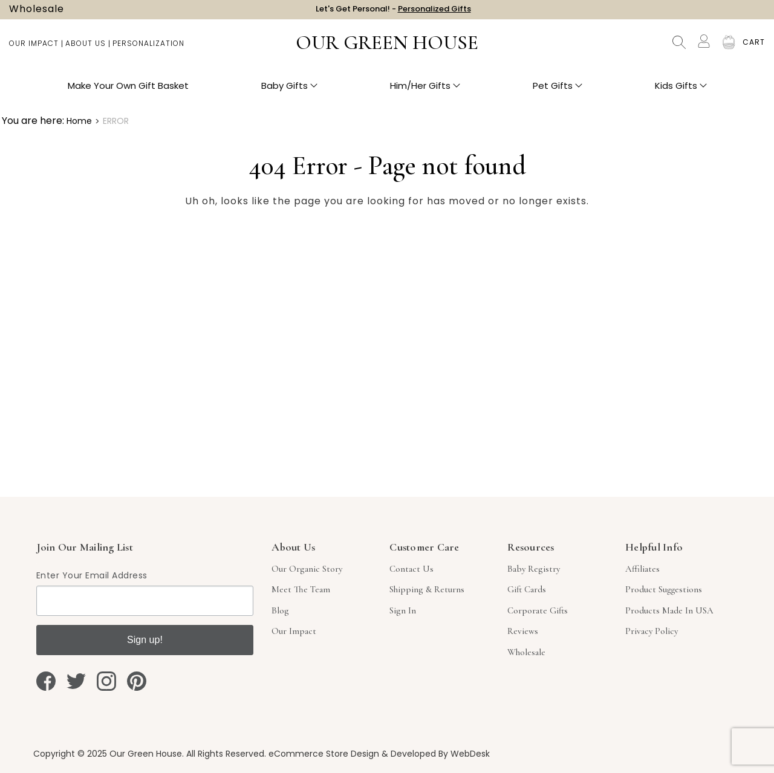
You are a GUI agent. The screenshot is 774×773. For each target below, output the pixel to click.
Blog (280, 610)
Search (679, 48)
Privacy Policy (651, 631)
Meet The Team (301, 589)
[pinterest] (136, 681)
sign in (402, 610)
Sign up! (145, 640)
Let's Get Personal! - (393, 12)
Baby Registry (533, 568)
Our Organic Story (307, 568)
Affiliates (642, 568)
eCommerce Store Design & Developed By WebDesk (379, 754)
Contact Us (411, 568)
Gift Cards (526, 589)
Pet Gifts (557, 91)
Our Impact (34, 49)
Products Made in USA (669, 610)
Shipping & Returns (426, 589)
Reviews (522, 631)
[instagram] (106, 681)
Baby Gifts (289, 91)
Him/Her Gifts (425, 91)
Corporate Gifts (537, 610)
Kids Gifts (681, 91)
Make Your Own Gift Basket (128, 91)
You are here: (33, 121)
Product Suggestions (663, 589)
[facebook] (46, 681)
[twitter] (76, 681)
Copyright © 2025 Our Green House (107, 754)
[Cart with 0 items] (754, 48)
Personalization (148, 49)
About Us (85, 49)
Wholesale (36, 12)
